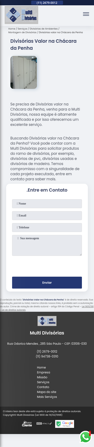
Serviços (43, 382)
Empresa (43, 372)
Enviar (47, 282)
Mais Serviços (47, 397)
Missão (42, 377)
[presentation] (47, 265)
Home (41, 367)
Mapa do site (46, 392)
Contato (43, 387)
